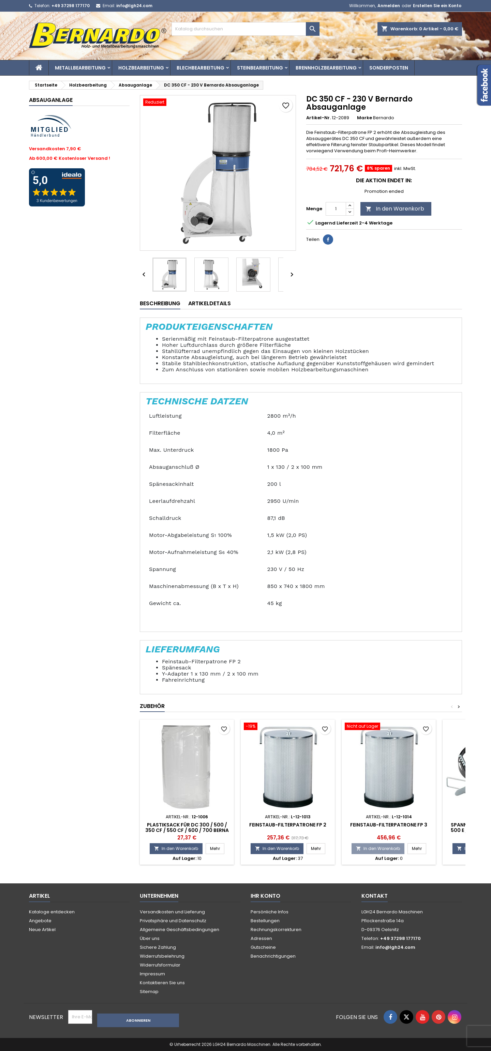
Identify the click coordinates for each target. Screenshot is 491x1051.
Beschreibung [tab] (160, 303)
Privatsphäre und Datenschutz (173, 920)
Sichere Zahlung (158, 947)
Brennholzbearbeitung (326, 67)
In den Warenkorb (395, 209)
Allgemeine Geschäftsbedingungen (179, 929)
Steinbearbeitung (260, 67)
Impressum (152, 974)
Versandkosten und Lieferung (172, 912)
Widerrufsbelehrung (162, 956)
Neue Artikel (42, 929)
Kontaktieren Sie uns (162, 982)
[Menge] (336, 209)
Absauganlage (51, 100)
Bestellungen (265, 920)
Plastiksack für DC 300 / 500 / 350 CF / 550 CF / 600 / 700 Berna (187, 827)
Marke (364, 118)
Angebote (40, 920)
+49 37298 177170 (70, 6)
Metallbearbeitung (80, 67)
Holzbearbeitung (141, 67)
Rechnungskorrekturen (276, 929)
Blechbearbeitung (200, 67)
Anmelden (388, 6)
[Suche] (245, 29)
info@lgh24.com (134, 6)
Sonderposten (388, 67)
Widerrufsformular (160, 965)
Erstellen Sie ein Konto (437, 6)
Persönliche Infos (269, 912)
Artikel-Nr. (318, 118)
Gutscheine (263, 947)
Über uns (150, 938)
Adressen (261, 938)
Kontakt (374, 896)
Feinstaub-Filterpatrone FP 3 (388, 824)
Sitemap (149, 991)
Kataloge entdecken (52, 912)
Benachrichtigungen (273, 956)
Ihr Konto (265, 896)
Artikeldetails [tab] (209, 303)
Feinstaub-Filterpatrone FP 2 (287, 824)
